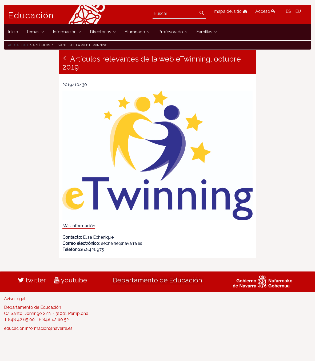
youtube (70, 280)
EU (298, 11)
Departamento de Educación (157, 280)
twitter (32, 280)
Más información (78, 225)
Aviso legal (14, 298)
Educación (31, 15)
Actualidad (18, 45)
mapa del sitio (230, 11)
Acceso (265, 11)
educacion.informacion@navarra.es (38, 328)
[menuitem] (13, 32)
